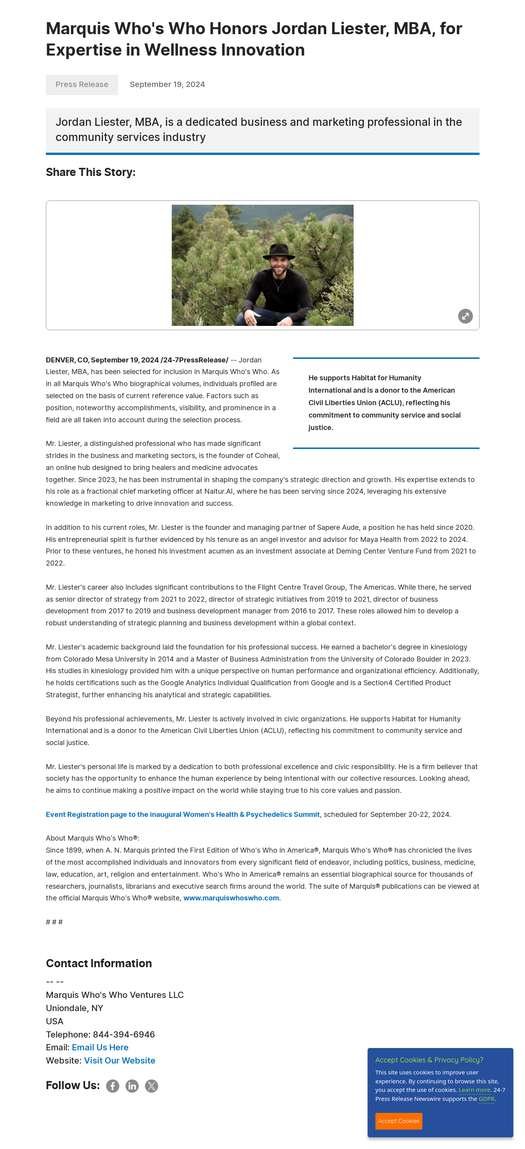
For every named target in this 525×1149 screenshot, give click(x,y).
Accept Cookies (399, 1121)
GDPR (486, 1098)
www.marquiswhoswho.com (231, 898)
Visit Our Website (119, 1061)
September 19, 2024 (167, 85)
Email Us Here (100, 1047)
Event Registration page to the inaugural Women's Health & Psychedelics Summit (183, 814)
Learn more (475, 1089)
